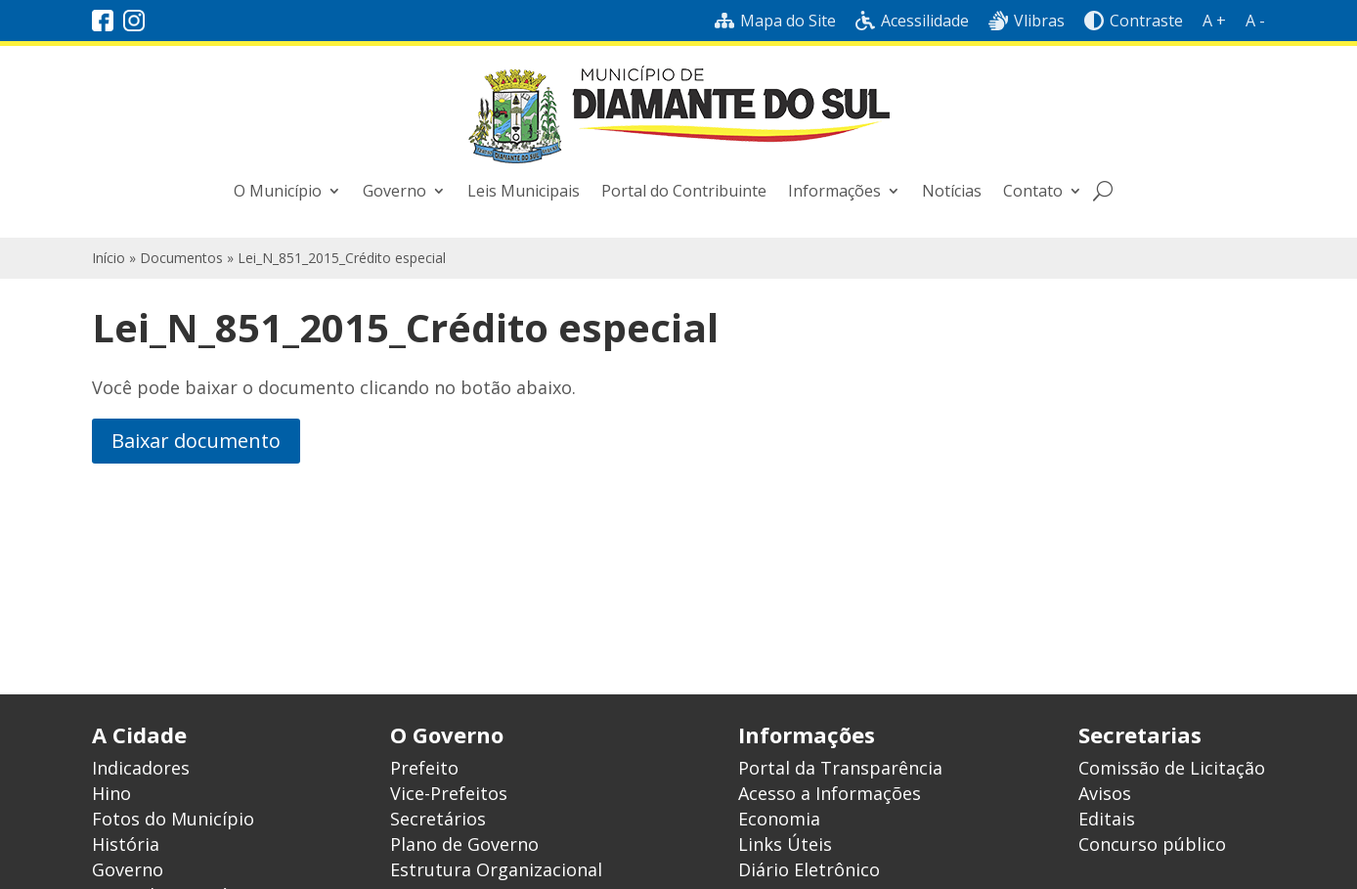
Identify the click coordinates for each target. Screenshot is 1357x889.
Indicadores (141, 767)
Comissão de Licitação (1171, 767)
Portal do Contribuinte (683, 190)
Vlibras (1026, 20)
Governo (394, 190)
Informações (834, 190)
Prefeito (424, 767)
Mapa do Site (775, 20)
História (125, 844)
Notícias (952, 190)
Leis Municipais (523, 190)
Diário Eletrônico (809, 869)
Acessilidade (912, 20)
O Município (278, 190)
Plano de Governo (464, 844)
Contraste (1133, 20)
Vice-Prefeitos (448, 793)
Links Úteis (785, 844)
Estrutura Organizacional (496, 869)
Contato (1033, 190)
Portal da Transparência (840, 767)
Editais (1106, 818)
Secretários (438, 818)
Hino (111, 793)
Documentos (181, 257)
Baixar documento (196, 440)
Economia (779, 818)
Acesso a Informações (829, 793)
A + (1214, 20)
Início (108, 257)
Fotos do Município (173, 818)
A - (1255, 20)
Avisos (1104, 793)
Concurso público (1152, 844)
